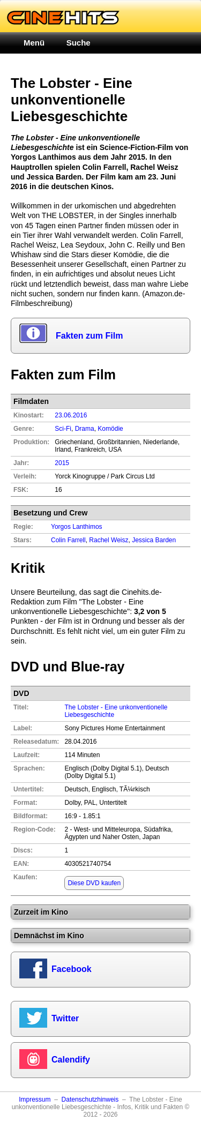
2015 (62, 463)
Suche (78, 42)
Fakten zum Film (89, 335)
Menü (34, 42)
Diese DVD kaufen (94, 883)
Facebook (71, 969)
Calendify (70, 1059)
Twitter (65, 1018)
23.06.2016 (71, 415)
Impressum (34, 1099)
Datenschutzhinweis (90, 1099)
